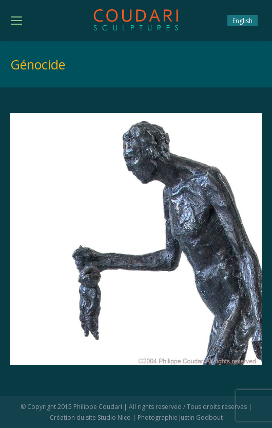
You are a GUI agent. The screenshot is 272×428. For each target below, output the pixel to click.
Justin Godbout (201, 417)
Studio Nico (114, 417)
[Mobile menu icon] (16, 20)
